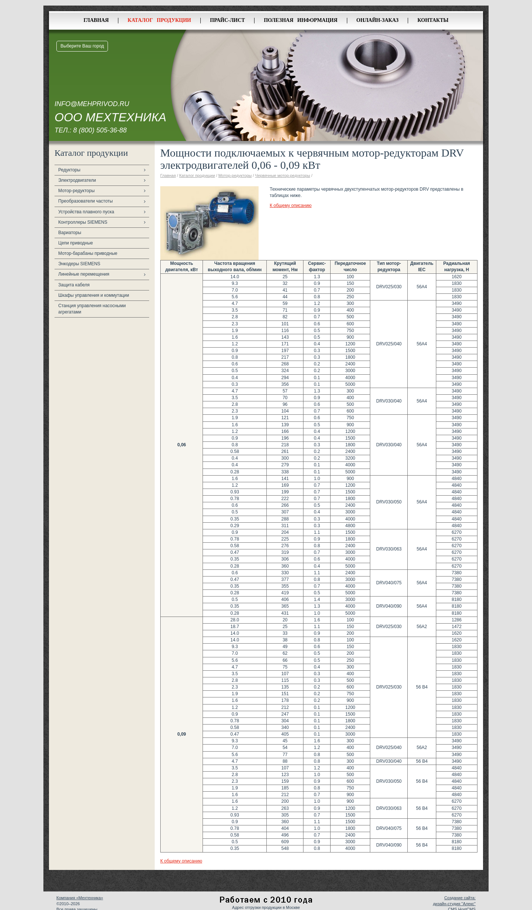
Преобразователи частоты (85, 201)
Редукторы (69, 170)
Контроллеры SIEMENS (82, 222)
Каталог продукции (159, 20)
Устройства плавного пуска (86, 211)
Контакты (433, 20)
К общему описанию (291, 205)
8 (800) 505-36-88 (100, 130)
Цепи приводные (75, 243)
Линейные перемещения (83, 274)
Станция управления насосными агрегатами (92, 309)
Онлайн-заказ (378, 20)
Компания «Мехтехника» (79, 898)
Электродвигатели (77, 180)
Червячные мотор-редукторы (282, 175)
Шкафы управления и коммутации (93, 295)
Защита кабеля (74, 285)
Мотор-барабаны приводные (87, 253)
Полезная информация (300, 20)
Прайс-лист (227, 20)
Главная (96, 20)
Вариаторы (69, 232)
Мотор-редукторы (76, 190)
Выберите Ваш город (82, 46)
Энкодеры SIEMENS (79, 263)
